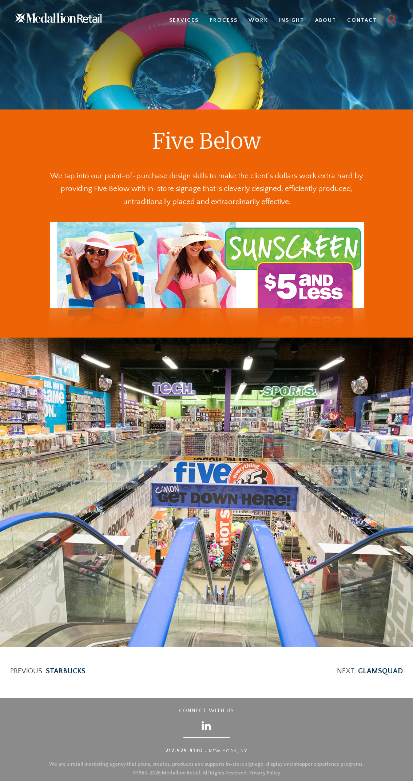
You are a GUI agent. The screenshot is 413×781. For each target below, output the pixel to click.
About (325, 20)
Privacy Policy (264, 773)
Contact (362, 20)
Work (258, 20)
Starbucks (66, 671)
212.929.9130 (184, 751)
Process (224, 20)
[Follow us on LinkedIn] (206, 725)
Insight (291, 20)
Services (184, 20)
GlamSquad (380, 671)
